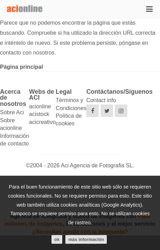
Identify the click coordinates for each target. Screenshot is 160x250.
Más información (86, 239)
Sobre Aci (12, 112)
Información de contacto (14, 140)
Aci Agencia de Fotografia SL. (97, 165)
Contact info (101, 100)
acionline (40, 106)
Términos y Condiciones (71, 104)
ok (56, 239)
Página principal (21, 67)
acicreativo (42, 122)
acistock (39, 114)
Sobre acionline (11, 124)
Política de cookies (69, 119)
